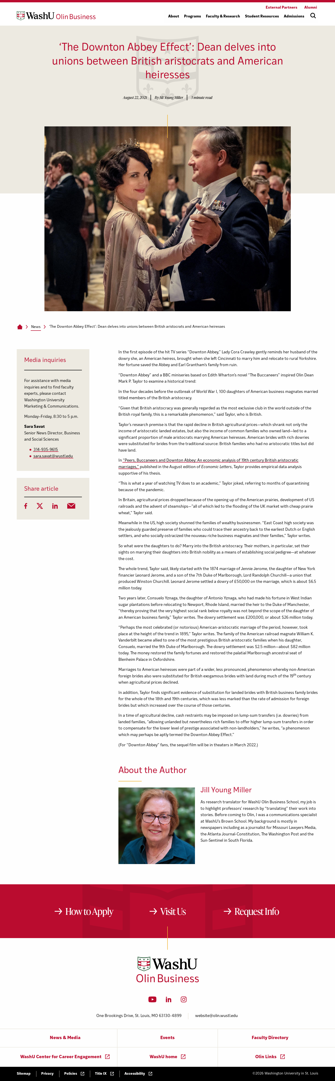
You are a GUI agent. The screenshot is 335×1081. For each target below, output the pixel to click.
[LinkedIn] (55, 507)
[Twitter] (40, 507)
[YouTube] (152, 1001)
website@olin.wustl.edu (216, 1016)
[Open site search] (313, 15)
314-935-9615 (46, 450)
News (35, 327)
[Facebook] (25, 507)
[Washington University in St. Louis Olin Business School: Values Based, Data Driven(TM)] (167, 981)
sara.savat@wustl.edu (53, 456)
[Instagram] (184, 1001)
